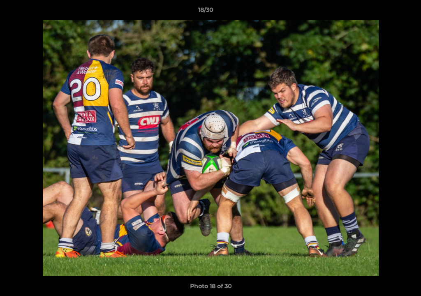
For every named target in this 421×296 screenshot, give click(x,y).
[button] (386, 12)
